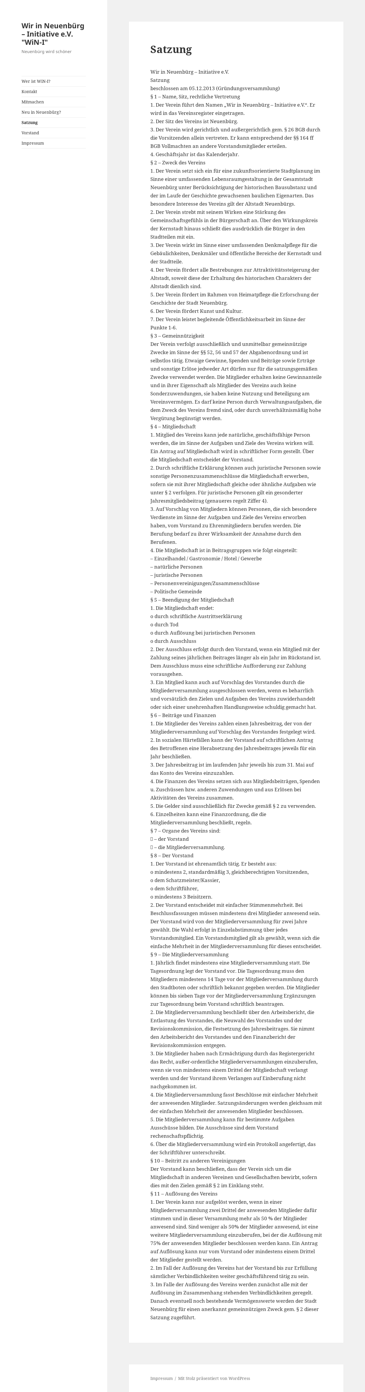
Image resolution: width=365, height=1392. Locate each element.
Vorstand (30, 133)
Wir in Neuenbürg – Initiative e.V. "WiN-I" (53, 34)
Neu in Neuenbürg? (41, 112)
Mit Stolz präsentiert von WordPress (214, 1378)
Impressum (33, 143)
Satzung (30, 122)
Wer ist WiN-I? (36, 81)
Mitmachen (33, 102)
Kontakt (29, 91)
